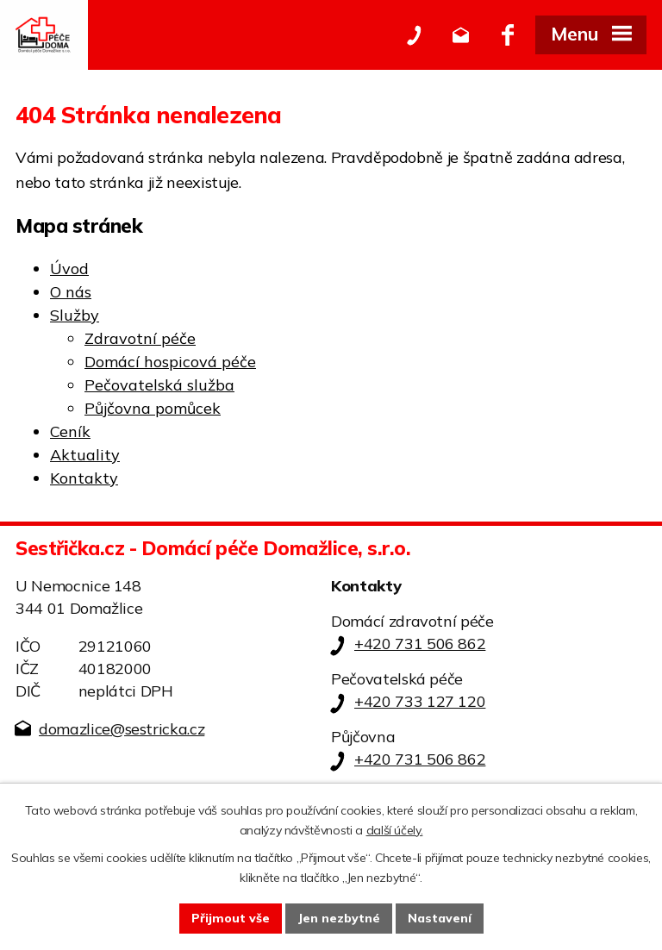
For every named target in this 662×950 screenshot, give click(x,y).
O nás (70, 292)
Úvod (69, 268)
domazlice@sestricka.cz (121, 729)
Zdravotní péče (140, 338)
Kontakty (84, 478)
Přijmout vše (230, 918)
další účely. (394, 830)
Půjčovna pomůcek (152, 408)
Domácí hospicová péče (170, 362)
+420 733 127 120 (419, 701)
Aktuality (85, 455)
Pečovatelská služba (159, 385)
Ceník (70, 431)
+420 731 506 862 (419, 643)
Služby (74, 315)
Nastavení (440, 918)
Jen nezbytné (338, 918)
